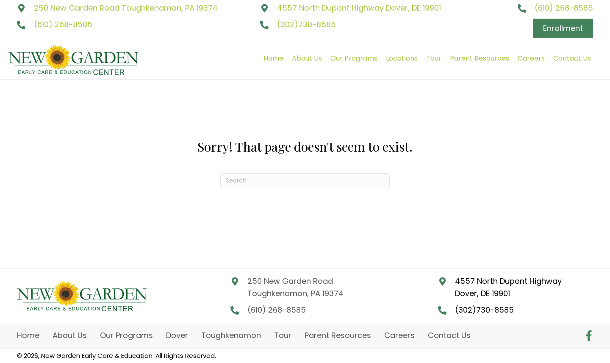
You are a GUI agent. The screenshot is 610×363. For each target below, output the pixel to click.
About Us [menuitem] (70, 335)
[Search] (305, 180)
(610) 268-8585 (63, 24)
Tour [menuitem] (282, 335)
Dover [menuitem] (177, 335)
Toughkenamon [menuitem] (231, 335)
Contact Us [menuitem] (449, 335)
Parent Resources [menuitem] (338, 335)
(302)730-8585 (306, 24)
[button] (589, 335)
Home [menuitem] (28, 335)
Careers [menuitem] (399, 335)
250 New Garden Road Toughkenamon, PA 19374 (126, 8)
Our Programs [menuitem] (126, 335)
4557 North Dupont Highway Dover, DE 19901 (359, 8)
